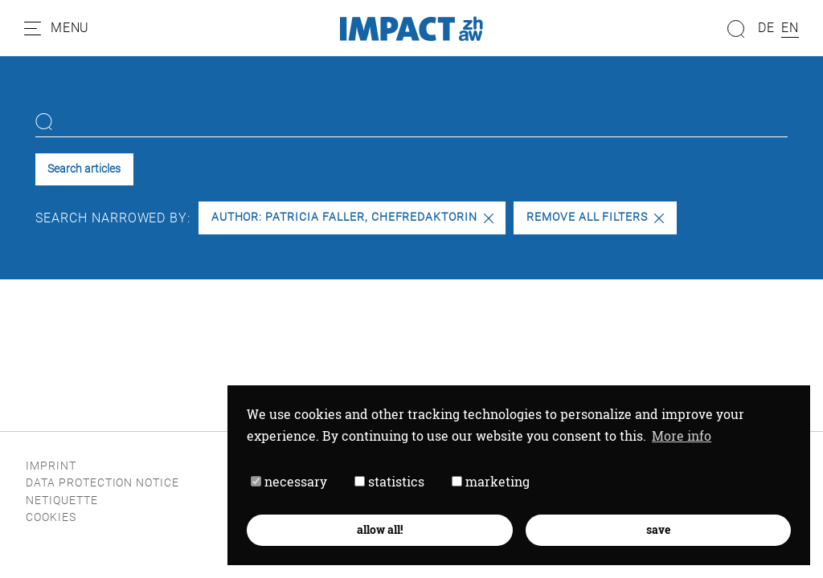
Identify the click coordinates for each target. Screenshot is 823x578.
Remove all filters (595, 217)
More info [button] (681, 435)
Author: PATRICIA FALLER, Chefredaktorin (352, 217)
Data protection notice (102, 483)
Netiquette (62, 500)
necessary (289, 481)
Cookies (51, 517)
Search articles (84, 169)
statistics (389, 481)
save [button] (658, 529)
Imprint (51, 466)
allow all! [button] (380, 529)
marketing (491, 481)
